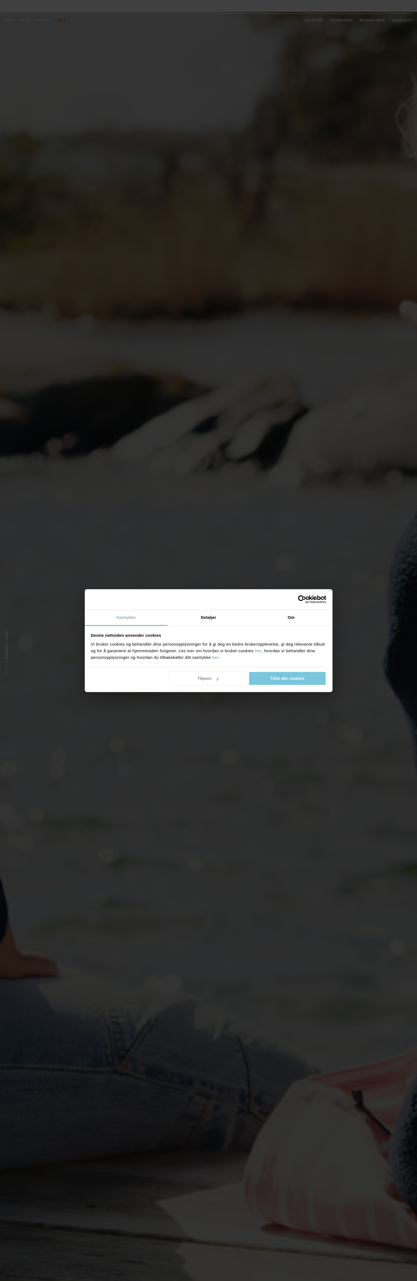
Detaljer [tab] (208, 617)
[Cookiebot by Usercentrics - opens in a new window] (302, 599)
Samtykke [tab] (126, 617)
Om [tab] (291, 617)
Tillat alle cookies (287, 678)
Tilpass (207, 678)
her (258, 650)
